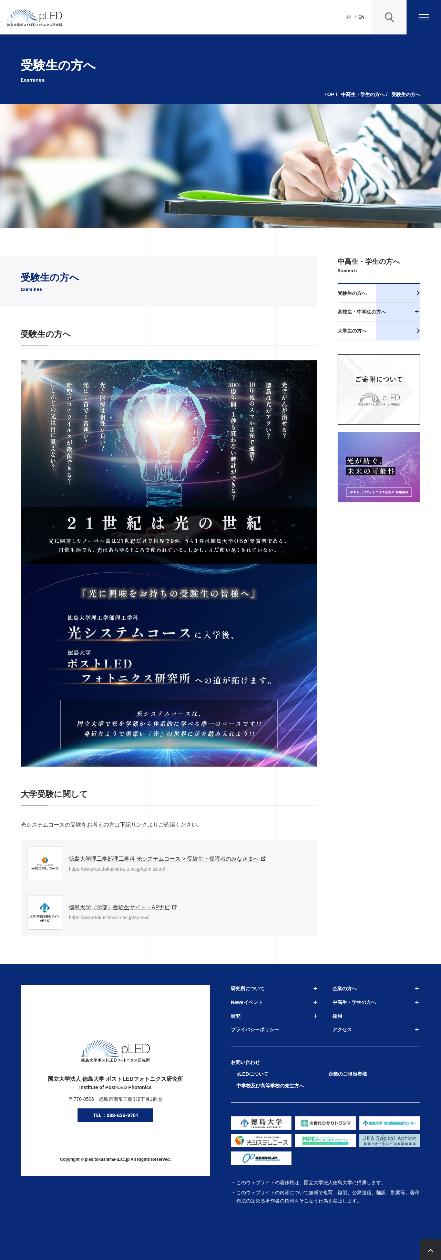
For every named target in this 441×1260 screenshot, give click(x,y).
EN (361, 17)
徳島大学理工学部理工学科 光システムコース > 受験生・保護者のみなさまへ (164, 859)
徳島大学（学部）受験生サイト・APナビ (119, 907)
